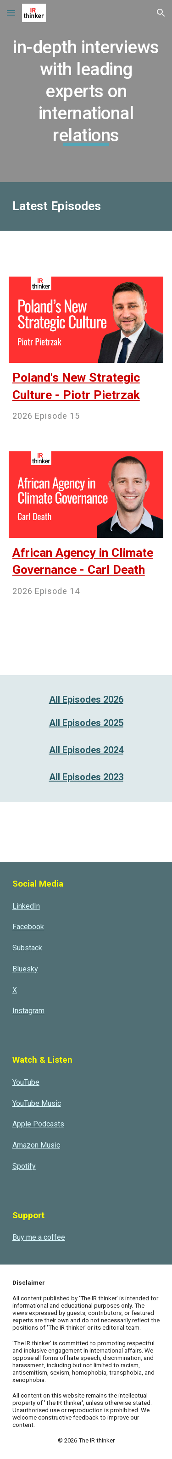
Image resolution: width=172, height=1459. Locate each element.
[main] (86, 91)
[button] (11, 12)
